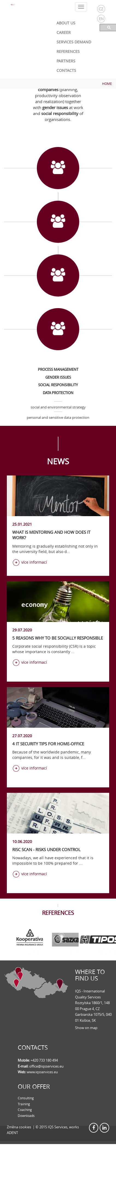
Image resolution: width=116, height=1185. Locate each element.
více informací (34, 562)
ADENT (12, 1132)
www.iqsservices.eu (42, 1071)
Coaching (25, 1109)
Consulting (26, 1098)
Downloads (26, 1115)
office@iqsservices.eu (46, 1066)
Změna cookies (19, 1127)
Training (24, 1104)
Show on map (86, 1027)
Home (107, 84)
